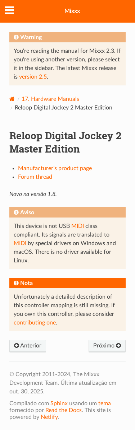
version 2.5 (33, 77)
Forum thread (35, 177)
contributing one (35, 323)
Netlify (49, 417)
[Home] (12, 99)
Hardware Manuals (50, 99)
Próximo (107, 346)
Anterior (27, 346)
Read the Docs (63, 410)
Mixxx (72, 11)
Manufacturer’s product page (55, 168)
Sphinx (59, 403)
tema (104, 403)
